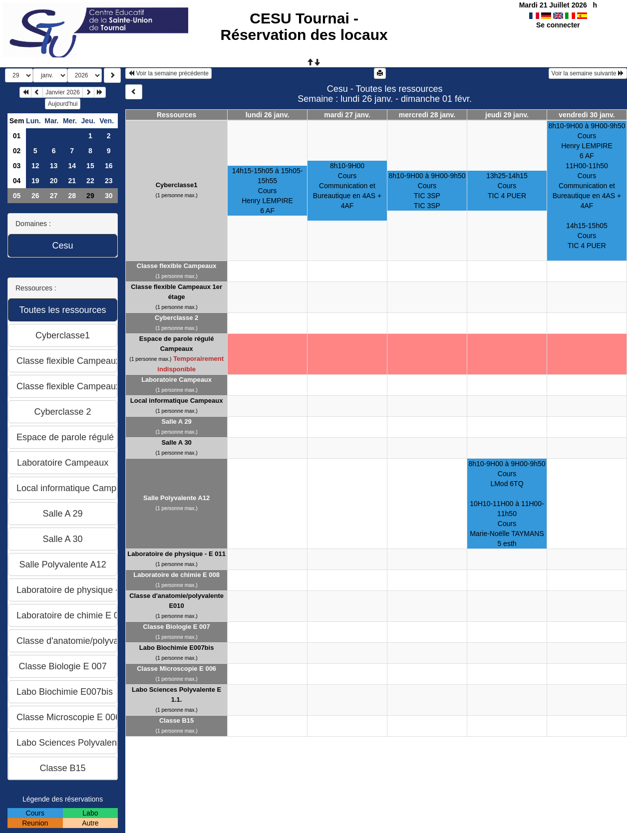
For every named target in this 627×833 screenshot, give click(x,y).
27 (54, 196)
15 (90, 166)
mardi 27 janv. (347, 115)
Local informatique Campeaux (176, 400)
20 (54, 181)
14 (72, 166)
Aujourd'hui (63, 103)
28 (72, 196)
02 (17, 151)
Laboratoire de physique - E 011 (176, 553)
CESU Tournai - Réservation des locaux (304, 26)
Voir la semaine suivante (588, 73)
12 (35, 166)
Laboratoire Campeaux (176, 379)
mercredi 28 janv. (427, 115)
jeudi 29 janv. (507, 115)
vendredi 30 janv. (587, 115)
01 (17, 136)
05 (17, 196)
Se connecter (558, 25)
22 (90, 181)
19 (35, 181)
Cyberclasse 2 (176, 317)
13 (54, 166)
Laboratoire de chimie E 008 (176, 574)
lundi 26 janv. (268, 115)
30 (109, 196)
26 (35, 196)
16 (109, 166)
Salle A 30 (176, 442)
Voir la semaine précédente (168, 73)
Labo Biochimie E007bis (176, 647)
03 (17, 166)
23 (109, 181)
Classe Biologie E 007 (176, 626)
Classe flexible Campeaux (177, 266)
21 (72, 181)
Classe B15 (176, 720)
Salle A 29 (176, 421)
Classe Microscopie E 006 (176, 668)
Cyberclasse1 (177, 185)
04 (17, 181)
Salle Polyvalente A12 (176, 498)
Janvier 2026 (62, 92)
